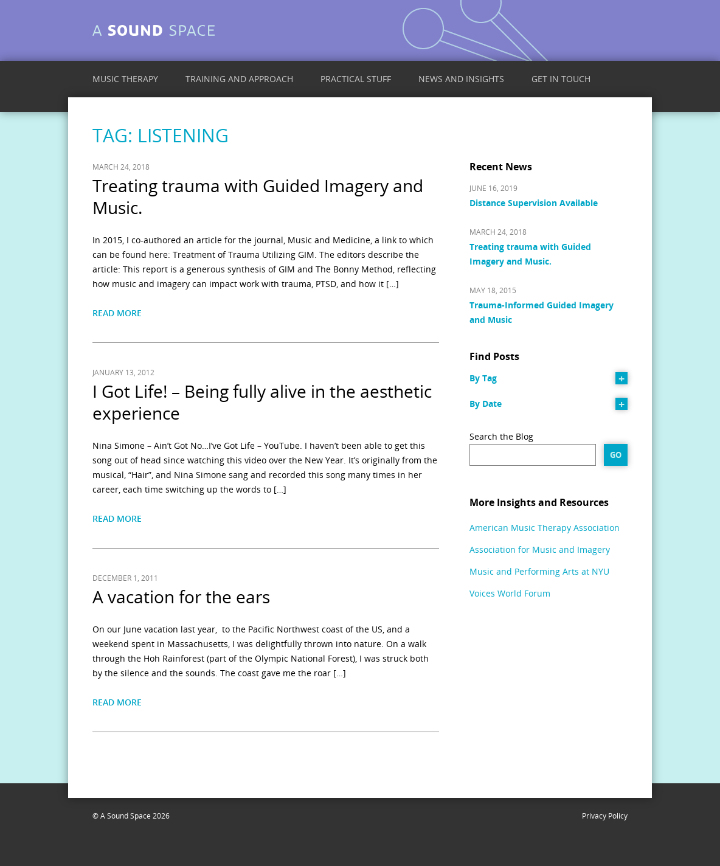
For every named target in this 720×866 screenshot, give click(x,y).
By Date (485, 403)
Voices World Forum (509, 593)
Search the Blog (501, 436)
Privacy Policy (605, 816)
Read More (117, 313)
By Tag (483, 378)
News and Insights (461, 79)
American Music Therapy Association (544, 527)
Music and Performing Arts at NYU (539, 571)
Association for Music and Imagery (539, 549)
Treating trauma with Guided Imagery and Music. (257, 196)
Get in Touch (560, 79)
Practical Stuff (355, 79)
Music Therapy (125, 79)
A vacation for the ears (181, 596)
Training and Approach (239, 79)
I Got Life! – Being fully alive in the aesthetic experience (262, 401)
